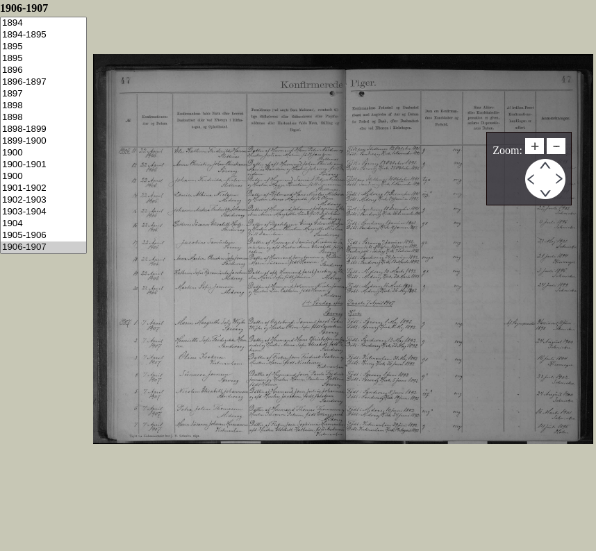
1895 (43, 47)
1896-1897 (43, 82)
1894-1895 (43, 35)
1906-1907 (43, 247)
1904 (43, 224)
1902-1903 (43, 200)
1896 (43, 70)
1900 (43, 153)
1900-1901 (43, 165)
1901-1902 (43, 188)
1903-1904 (43, 212)
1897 (43, 94)
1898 (43, 106)
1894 (43, 23)
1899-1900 (43, 141)
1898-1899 (43, 129)
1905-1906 (43, 235)
